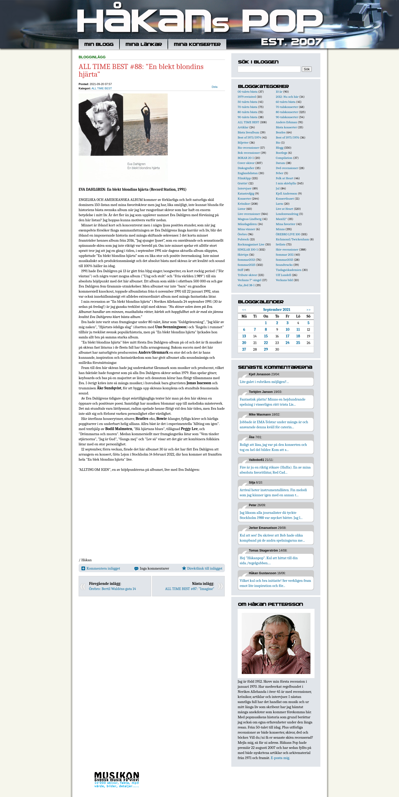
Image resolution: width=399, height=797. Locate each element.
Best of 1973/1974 (249, 137)
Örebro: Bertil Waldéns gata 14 (112, 588)
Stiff (240, 270)
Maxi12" (281, 219)
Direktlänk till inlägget (202, 568)
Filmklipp (244, 178)
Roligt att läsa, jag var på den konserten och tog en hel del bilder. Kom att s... (273, 447)
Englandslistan (248, 173)
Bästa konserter (286, 127)
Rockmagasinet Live (251, 244)
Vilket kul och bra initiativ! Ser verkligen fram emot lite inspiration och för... (275, 583)
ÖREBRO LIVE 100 (288, 234)
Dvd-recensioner (287, 168)
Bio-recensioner (248, 147)
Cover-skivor (246, 163)
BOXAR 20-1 (246, 158)
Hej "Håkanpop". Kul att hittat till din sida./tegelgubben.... (269, 560)
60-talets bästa (285, 102)
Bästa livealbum (248, 132)
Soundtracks (284, 265)
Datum (280, 163)
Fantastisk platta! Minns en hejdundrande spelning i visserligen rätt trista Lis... (272, 402)
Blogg (279, 147)
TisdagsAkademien (288, 270)
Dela (215, 86)
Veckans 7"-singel (249, 280)
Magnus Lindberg (250, 219)
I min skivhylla (286, 183)
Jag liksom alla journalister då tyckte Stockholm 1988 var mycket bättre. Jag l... (271, 515)
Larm (279, 203)
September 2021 (276, 309)
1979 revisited (247, 97)
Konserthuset (285, 198)
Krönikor (244, 203)
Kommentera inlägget (100, 568)
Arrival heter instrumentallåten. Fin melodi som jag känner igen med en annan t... (273, 492)
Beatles (281, 132)
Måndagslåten (247, 224)
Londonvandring (287, 214)
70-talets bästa (247, 107)
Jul (278, 188)
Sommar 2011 (285, 254)
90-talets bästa (247, 117)
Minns (280, 229)
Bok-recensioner (249, 153)
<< (244, 309)
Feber (279, 173)
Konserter (244, 198)
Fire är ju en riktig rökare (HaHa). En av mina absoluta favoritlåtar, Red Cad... (275, 470)
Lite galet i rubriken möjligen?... (264, 381)
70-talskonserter (287, 107)
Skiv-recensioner (287, 249)
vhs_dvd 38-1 (246, 285)
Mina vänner (246, 229)
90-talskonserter (287, 117)
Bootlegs (281, 153)
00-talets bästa (248, 91)
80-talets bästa (247, 112)
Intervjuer (244, 188)
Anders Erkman (286, 122)
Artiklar (243, 127)
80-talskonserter (287, 112)
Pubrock (243, 239)
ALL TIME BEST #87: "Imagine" (189, 588)
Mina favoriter (285, 224)
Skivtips (243, 254)
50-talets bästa (247, 102)
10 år (279, 91)
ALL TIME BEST (102, 88)
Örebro (242, 234)
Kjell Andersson (286, 193)
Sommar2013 (246, 260)
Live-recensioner (249, 214)
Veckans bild (284, 280)
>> (308, 309)
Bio (278, 142)
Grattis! (243, 183)
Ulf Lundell (283, 275)
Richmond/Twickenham (292, 239)
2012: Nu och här (287, 97)
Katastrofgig (246, 193)
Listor (242, 209)
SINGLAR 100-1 (248, 249)
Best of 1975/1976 (287, 137)
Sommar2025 (246, 265)
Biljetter (243, 142)
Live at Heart (284, 209)
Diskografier (246, 168)
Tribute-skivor (247, 275)
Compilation (284, 158)
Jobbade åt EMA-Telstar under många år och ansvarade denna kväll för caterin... (274, 424)
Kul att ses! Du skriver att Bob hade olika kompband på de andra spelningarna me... (272, 538)
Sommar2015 (284, 260)
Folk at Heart (284, 178)
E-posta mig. (280, 757)
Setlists (280, 244)
